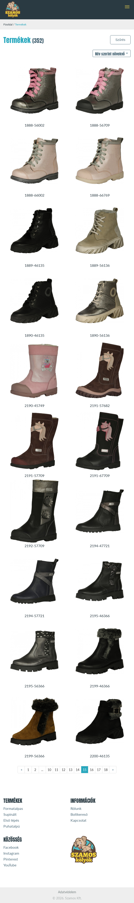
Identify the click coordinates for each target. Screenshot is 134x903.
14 (77, 770)
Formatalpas (13, 808)
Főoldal (8, 24)
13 (70, 770)
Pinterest (10, 859)
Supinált (10, 814)
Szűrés (120, 40)
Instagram (11, 853)
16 (92, 770)
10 (49, 770)
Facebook (11, 847)
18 (106, 770)
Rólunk (76, 808)
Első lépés (11, 820)
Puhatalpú (11, 826)
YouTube (9, 865)
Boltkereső (79, 814)
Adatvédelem (67, 892)
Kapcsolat (78, 820)
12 (63, 770)
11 (56, 770)
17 (99, 770)
